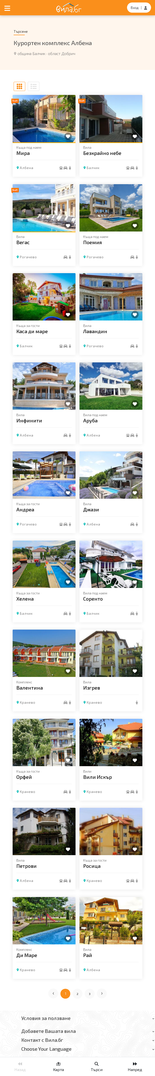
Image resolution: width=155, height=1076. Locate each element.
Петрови (26, 866)
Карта (58, 1067)
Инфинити (29, 420)
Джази (91, 509)
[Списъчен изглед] (33, 86)
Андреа (25, 509)
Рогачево (28, 257)
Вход (135, 7)
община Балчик (31, 53)
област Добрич (61, 53)
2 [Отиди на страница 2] (78, 993)
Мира (23, 153)
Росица (92, 866)
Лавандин (95, 331)
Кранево (27, 702)
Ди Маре (26, 955)
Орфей (24, 777)
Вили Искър (97, 777)
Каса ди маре (32, 331)
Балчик (93, 168)
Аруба (90, 420)
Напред (135, 1067)
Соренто (93, 598)
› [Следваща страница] (102, 992)
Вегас (23, 242)
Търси (97, 1067)
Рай (87, 955)
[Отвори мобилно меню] (7, 7)
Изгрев (91, 688)
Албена (26, 168)
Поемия (92, 242)
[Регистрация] (145, 7)
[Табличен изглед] (19, 86)
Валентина (29, 688)
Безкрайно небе (102, 153)
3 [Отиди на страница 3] (90, 993)
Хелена (25, 598)
